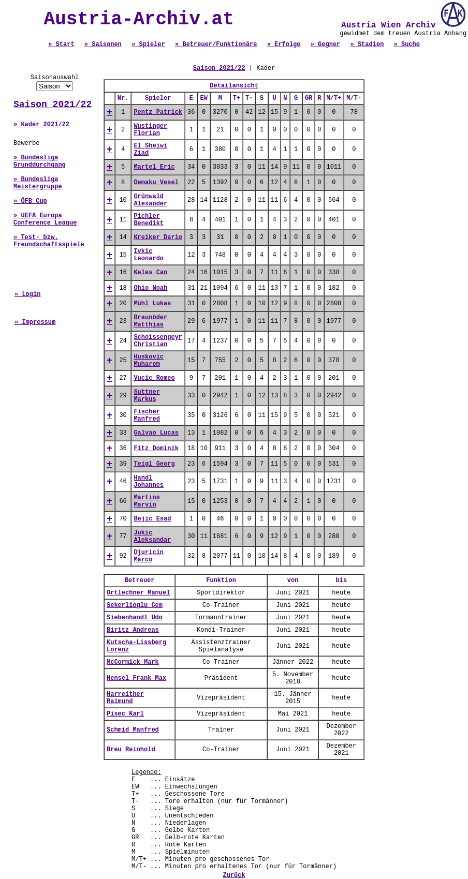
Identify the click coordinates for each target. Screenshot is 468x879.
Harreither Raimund (125, 698)
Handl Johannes (149, 481)
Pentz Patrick (158, 112)
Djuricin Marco (149, 556)
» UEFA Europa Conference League (45, 219)
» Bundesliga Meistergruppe (37, 183)
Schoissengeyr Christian (158, 341)
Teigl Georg (154, 464)
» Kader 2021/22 (41, 124)
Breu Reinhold (131, 749)
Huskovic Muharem (149, 360)
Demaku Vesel (156, 182)
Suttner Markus (146, 396)
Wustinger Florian (150, 130)
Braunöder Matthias (150, 321)
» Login (27, 294)
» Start (61, 44)
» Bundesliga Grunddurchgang (39, 161)
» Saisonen (103, 44)
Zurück (234, 875)
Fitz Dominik (156, 448)
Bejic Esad (152, 519)
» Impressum (34, 322)
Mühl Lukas (152, 303)
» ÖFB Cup (30, 201)
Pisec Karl (125, 714)
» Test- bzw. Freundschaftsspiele (48, 241)
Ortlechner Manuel (138, 593)
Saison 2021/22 (52, 104)
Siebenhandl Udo (135, 617)
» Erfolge (284, 44)
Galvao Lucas (156, 433)
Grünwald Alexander (150, 200)
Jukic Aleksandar (152, 536)
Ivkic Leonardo (149, 255)
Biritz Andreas (133, 630)
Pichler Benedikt (149, 220)
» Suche (407, 44)
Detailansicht (234, 86)
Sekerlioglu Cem (135, 605)
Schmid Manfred (133, 730)
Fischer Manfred (146, 415)
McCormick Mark (133, 662)
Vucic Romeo (154, 378)
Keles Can (150, 272)
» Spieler (148, 44)
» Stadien (367, 44)
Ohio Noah (150, 288)
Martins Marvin (146, 501)
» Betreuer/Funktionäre (216, 44)
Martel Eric (154, 167)
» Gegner (326, 44)
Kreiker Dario (158, 237)
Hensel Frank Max (136, 678)
